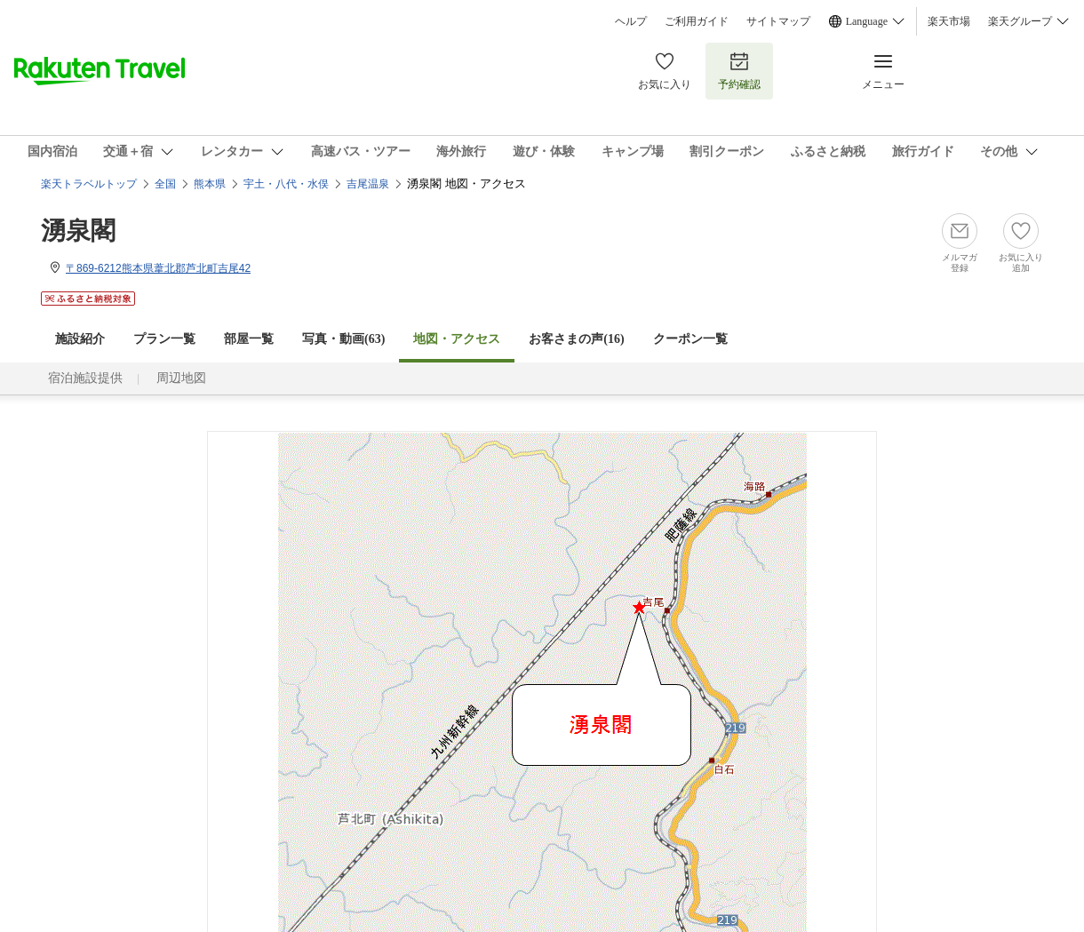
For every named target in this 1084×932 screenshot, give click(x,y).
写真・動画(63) (343, 339)
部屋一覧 (249, 339)
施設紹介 (80, 339)
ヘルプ (631, 21)
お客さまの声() (576, 339)
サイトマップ (778, 21)
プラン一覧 (164, 339)
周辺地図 (181, 378)
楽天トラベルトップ (89, 184)
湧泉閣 (78, 230)
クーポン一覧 (690, 339)
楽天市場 (949, 21)
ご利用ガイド (697, 21)
